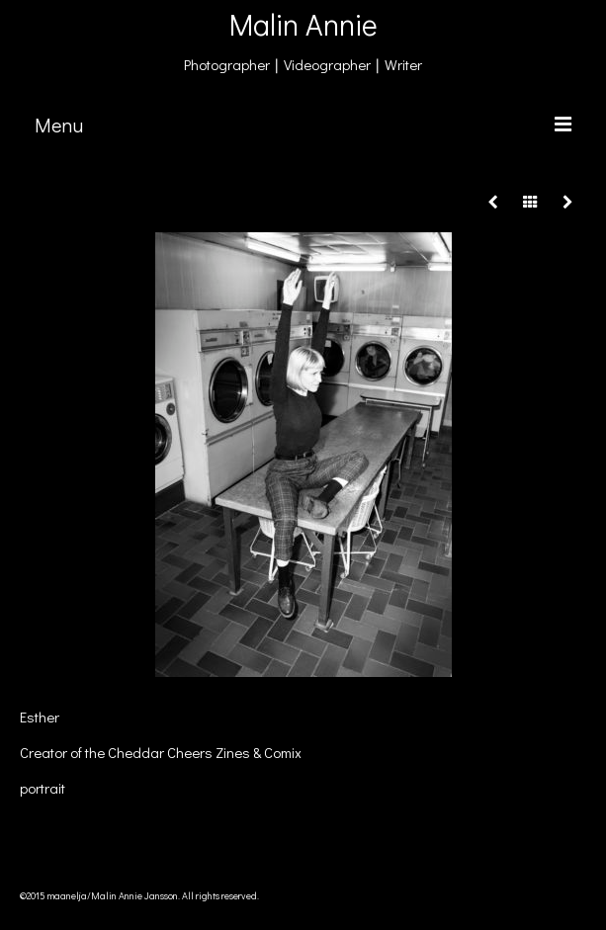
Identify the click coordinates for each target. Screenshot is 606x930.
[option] (303, 454)
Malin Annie (303, 24)
